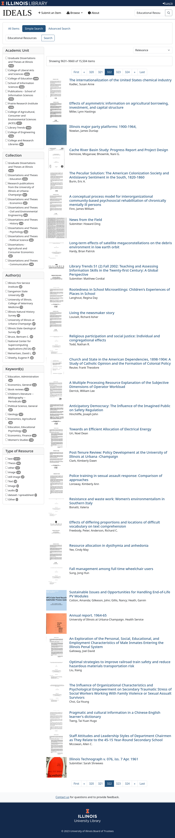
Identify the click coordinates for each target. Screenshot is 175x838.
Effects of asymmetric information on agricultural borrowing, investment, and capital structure (119, 105)
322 (110, 72)
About (93, 13)
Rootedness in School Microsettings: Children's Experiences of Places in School (119, 291)
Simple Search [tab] (34, 28)
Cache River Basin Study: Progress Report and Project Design (118, 150)
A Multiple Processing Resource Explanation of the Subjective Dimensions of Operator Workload (119, 384)
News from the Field (85, 219)
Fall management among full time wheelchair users (111, 568)
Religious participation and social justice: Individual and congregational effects (114, 338)
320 (91, 72)
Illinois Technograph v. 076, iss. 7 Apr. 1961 (103, 759)
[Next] (135, 72)
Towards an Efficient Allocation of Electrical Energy (110, 429)
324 (127, 72)
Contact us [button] (62, 797)
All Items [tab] (13, 28)
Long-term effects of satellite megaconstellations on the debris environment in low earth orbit (120, 245)
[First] (76, 72)
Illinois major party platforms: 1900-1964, (103, 126)
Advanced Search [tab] (59, 28)
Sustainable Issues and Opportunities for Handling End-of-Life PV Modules (119, 594)
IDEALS (17, 12)
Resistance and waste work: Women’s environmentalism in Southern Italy (117, 501)
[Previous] (84, 72)
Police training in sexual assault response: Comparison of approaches (115, 477)
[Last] (142, 72)
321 (100, 72)
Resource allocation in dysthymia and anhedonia (109, 545)
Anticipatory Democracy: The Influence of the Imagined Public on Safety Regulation (119, 408)
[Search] (149, 13)
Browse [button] (74, 13)
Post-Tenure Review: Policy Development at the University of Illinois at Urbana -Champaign (118, 454)
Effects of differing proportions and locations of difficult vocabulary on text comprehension (114, 524)
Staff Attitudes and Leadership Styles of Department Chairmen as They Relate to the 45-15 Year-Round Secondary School (120, 737)
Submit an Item (49, 13)
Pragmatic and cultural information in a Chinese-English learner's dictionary (114, 714)
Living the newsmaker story (92, 312)
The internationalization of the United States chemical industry (120, 80)
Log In (168, 3)
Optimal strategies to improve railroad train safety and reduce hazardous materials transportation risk (120, 664)
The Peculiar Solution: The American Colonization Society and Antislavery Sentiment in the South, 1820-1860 (119, 175)
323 (118, 72)
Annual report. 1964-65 (88, 615)
